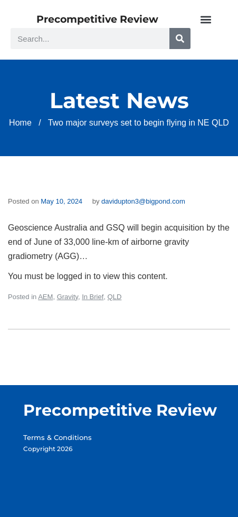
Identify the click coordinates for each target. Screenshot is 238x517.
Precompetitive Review (97, 19)
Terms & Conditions (57, 437)
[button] (205, 19)
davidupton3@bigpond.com (143, 201)
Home (20, 122)
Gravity (67, 297)
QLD (115, 297)
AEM (45, 297)
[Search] (180, 38)
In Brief (92, 297)
